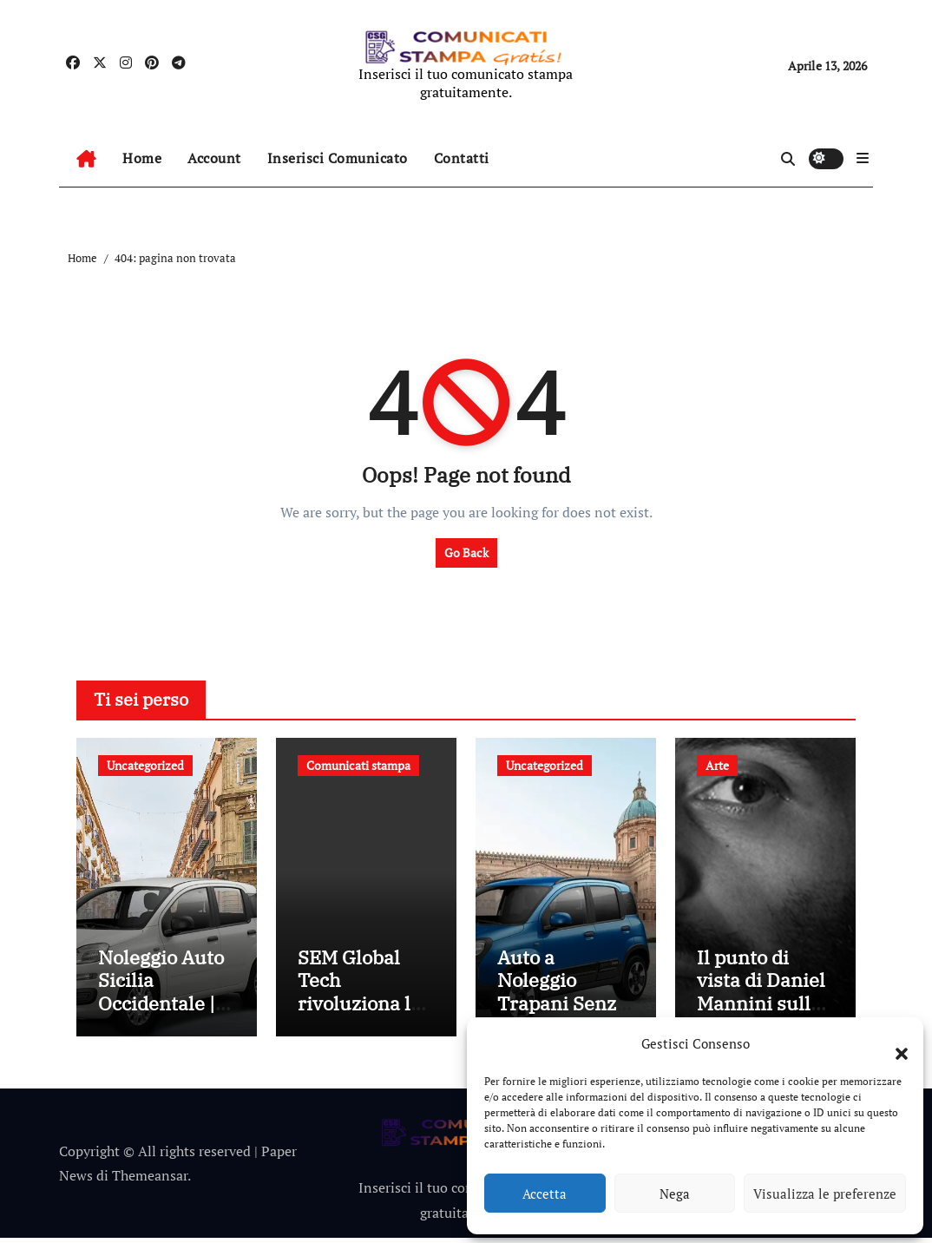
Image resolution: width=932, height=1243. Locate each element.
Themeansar (149, 1180)
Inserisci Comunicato (337, 158)
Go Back (466, 552)
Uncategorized (145, 765)
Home (141, 158)
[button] (893, 1043)
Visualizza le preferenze (824, 1193)
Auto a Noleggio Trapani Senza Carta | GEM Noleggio (562, 1008)
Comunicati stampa (358, 765)
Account (214, 158)
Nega (675, 1193)
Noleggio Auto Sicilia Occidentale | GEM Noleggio (161, 996)
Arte (717, 765)
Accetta (544, 1193)
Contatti (461, 158)
